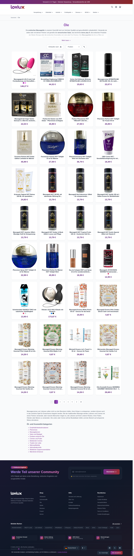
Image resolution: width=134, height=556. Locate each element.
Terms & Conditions (102, 511)
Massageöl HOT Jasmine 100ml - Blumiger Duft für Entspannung (24, 233)
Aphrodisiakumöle (35, 447)
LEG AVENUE (38, 527)
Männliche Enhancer (36, 452)
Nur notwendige (103, 553)
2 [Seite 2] (60, 402)
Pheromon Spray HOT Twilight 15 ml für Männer (24, 271)
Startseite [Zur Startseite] (13, 17)
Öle (19, 17)
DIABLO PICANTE (78, 527)
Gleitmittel (49, 12)
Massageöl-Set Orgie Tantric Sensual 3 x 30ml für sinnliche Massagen (24, 120)
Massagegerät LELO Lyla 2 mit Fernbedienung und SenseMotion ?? (24, 80)
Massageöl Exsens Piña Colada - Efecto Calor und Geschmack (108, 310)
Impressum (100, 496)
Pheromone (33, 430)
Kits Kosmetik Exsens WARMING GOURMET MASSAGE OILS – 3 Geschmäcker (108, 388)
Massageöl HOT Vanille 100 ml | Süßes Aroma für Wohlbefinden (108, 195)
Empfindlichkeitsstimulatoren (39, 427)
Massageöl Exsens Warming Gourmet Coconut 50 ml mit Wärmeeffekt (80, 388)
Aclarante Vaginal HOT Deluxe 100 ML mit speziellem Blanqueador (24, 195)
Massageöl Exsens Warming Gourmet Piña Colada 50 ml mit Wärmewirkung (24, 350)
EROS (93, 527)
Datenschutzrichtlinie (103, 505)
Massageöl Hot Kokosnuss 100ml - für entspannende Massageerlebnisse (80, 195)
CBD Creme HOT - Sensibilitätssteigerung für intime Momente (108, 157)
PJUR (111, 527)
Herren (42, 514)
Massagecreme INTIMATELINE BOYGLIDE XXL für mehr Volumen (108, 80)
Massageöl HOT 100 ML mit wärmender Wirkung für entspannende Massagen (52, 195)
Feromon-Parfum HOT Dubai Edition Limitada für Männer (24, 157)
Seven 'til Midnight (102, 527)
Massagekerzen (35, 432)
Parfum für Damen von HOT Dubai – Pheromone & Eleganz (52, 119)
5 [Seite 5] (72, 402)
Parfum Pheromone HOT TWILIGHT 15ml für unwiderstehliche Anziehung (80, 120)
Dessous (79, 12)
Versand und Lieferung (75, 496)
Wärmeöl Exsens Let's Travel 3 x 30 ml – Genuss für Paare (80, 350)
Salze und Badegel (36, 434)
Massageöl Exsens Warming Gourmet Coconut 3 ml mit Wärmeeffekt (52, 388)
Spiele (41, 505)
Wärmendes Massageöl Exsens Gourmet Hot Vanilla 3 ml (108, 350)
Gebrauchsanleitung (74, 505)
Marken (96, 12)
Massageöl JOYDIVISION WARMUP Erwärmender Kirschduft (108, 271)
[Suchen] (112, 7)
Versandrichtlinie (102, 502)
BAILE (87, 527)
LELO (117, 527)
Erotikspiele (69, 12)
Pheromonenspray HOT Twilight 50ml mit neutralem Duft (80, 157)
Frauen (42, 511)
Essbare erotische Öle (37, 436)
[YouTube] (120, 548)
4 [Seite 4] (68, 402)
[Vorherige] (52, 402)
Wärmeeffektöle (35, 445)
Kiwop (41, 549)
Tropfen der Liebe (35, 443)
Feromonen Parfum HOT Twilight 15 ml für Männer (52, 157)
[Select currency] (84, 548)
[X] (115, 548)
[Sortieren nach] (73, 46)
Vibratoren (43, 496)
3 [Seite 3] (64, 402)
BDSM (87, 12)
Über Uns (71, 499)
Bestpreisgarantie (74, 508)
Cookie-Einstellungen (103, 514)
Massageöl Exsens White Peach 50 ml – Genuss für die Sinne (80, 310)
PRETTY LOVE (28, 527)
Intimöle (59, 12)
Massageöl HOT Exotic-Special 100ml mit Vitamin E (108, 233)
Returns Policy (101, 508)
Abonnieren (111, 472)
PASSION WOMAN (16, 527)
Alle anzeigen (117, 524)
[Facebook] (110, 548)
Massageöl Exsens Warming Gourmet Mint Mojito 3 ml (52, 350)
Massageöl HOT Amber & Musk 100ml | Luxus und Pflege (52, 233)
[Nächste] (76, 402)
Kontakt (71, 502)
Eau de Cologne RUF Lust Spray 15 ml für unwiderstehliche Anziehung (80, 271)
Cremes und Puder (36, 438)
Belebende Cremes (36, 441)
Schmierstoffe (43, 499)
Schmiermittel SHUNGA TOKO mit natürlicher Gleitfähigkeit (24, 310)
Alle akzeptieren (116, 553)
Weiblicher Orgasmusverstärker (40, 449)
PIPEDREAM (58, 527)
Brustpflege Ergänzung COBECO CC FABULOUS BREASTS (52, 80)
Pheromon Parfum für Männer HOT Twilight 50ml (52, 271)
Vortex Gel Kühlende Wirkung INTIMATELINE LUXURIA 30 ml (80, 80)
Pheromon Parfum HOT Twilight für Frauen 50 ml (108, 119)
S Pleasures (68, 527)
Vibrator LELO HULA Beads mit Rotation (52, 310)
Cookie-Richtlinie (62, 552)
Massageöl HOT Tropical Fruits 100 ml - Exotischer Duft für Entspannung (80, 233)
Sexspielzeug (38, 12)
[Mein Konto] (116, 7)
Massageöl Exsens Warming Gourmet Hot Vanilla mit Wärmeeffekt (24, 388)
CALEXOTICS (48, 527)
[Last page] (81, 402)
